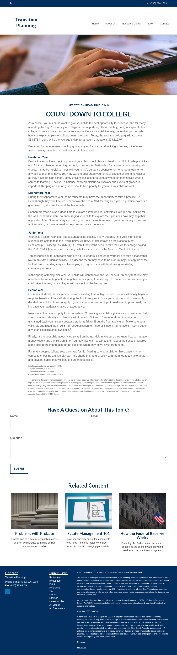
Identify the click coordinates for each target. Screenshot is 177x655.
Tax (51, 591)
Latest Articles (56, 601)
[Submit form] (19, 469)
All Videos (54, 604)
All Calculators (57, 608)
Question (16, 438)
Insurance (54, 587)
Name (14, 416)
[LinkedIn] (11, 3)
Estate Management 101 (88, 533)
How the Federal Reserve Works (142, 535)
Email (95, 416)
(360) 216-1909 (157, 3)
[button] (112, 21)
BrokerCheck (136, 572)
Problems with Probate (34, 533)
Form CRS (81, 647)
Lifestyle (53, 598)
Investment (55, 580)
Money (53, 594)
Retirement (55, 577)
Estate (52, 584)
